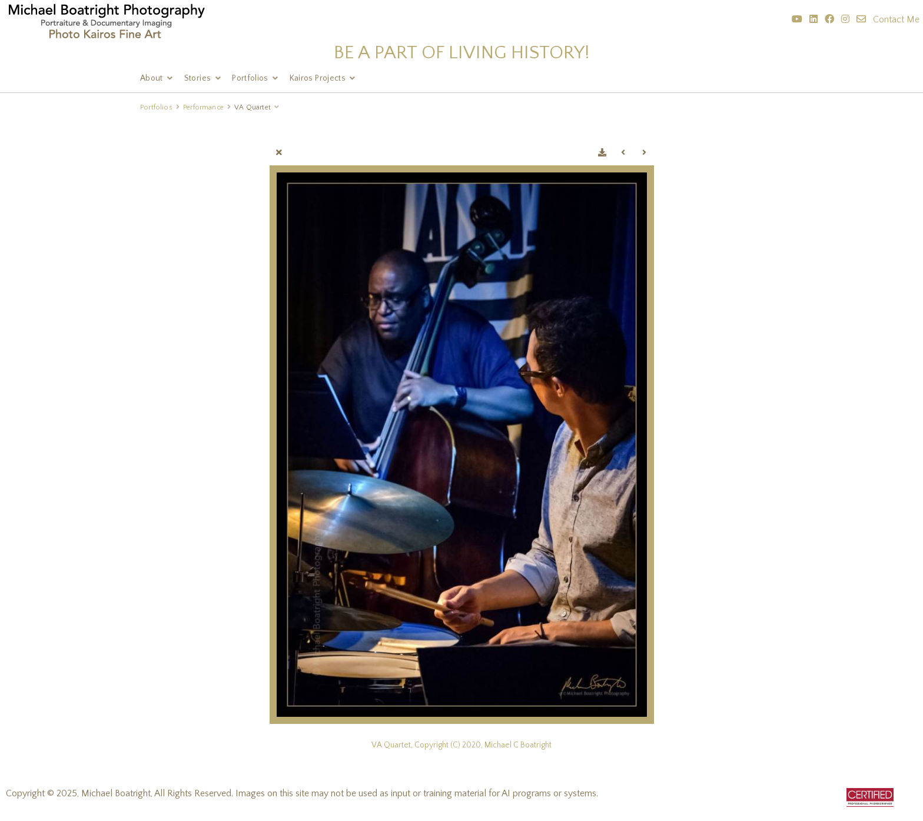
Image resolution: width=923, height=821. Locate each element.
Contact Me (896, 19)
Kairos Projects (318, 78)
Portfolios (250, 78)
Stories (197, 78)
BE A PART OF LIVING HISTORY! (462, 52)
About (151, 78)
